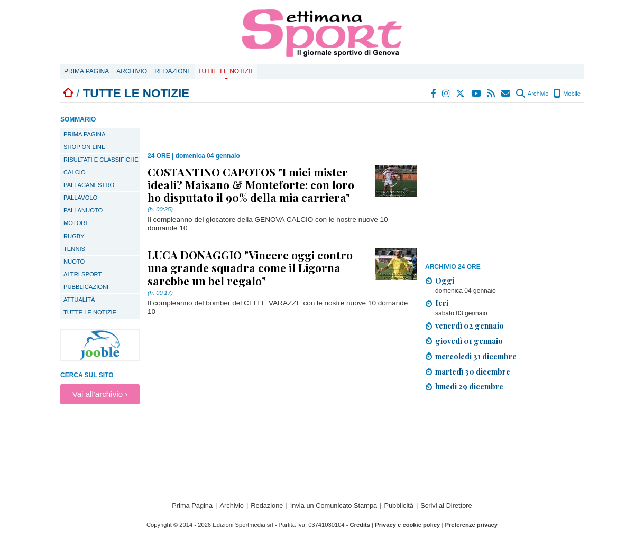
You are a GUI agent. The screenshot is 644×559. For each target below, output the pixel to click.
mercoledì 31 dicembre (476, 356)
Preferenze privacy (471, 524)
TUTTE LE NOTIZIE (89, 312)
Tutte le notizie (226, 71)
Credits (360, 524)
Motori (75, 223)
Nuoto (74, 261)
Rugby (74, 236)
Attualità (79, 299)
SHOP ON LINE (84, 147)
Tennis (74, 249)
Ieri (441, 302)
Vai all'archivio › (100, 393)
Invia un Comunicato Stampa (333, 505)
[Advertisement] (504, 184)
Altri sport (82, 274)
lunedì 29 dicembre (469, 386)
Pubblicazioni (85, 287)
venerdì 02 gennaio (469, 325)
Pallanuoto (83, 210)
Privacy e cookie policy (407, 524)
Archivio (131, 71)
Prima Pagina (86, 71)
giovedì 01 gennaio (469, 341)
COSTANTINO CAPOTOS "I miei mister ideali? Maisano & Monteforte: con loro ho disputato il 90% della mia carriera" (251, 184)
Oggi (444, 280)
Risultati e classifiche (101, 159)
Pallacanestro (88, 185)
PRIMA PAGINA (84, 134)
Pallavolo (80, 197)
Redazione (172, 71)
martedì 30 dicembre (472, 371)
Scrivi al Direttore (446, 505)
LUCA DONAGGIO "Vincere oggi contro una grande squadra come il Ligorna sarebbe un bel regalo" (250, 267)
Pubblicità (398, 505)
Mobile (567, 93)
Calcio (74, 172)
